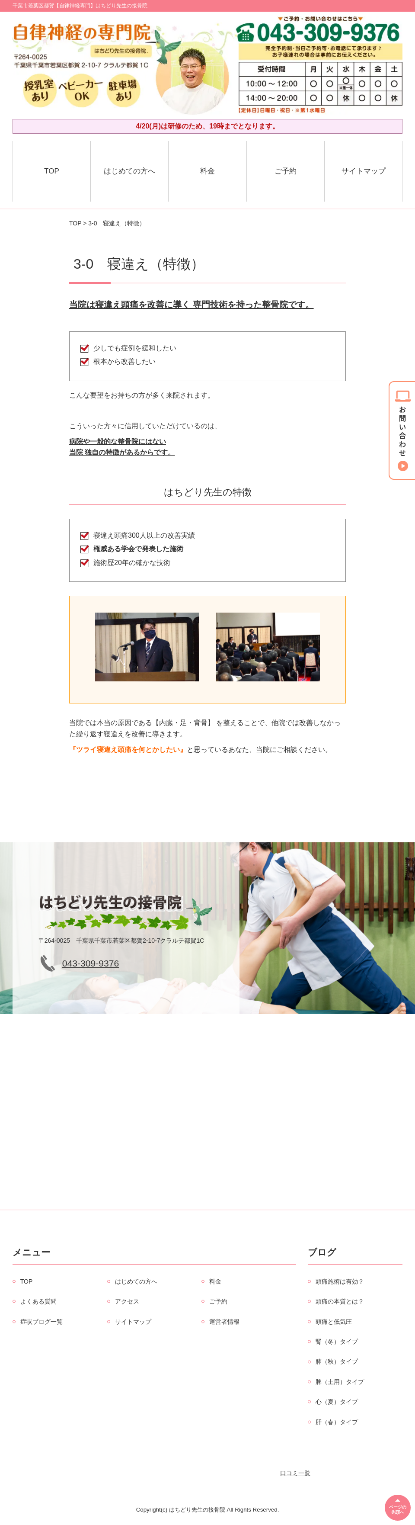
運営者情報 (224, 1321)
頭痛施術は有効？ (340, 1281)
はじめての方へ (129, 171)
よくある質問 (38, 1301)
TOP (51, 171)
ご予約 (286, 171)
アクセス (127, 1301)
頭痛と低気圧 (334, 1321)
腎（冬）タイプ (337, 1341)
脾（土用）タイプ (340, 1381)
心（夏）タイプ (337, 1401)
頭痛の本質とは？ (340, 1301)
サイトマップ (364, 171)
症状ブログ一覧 (41, 1321)
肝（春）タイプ (337, 1422)
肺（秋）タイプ (337, 1361)
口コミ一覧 (295, 1473)
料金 (207, 171)
